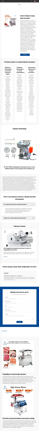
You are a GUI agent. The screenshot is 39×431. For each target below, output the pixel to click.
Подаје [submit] (19, 321)
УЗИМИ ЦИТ (25, 54)
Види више (6, 256)
